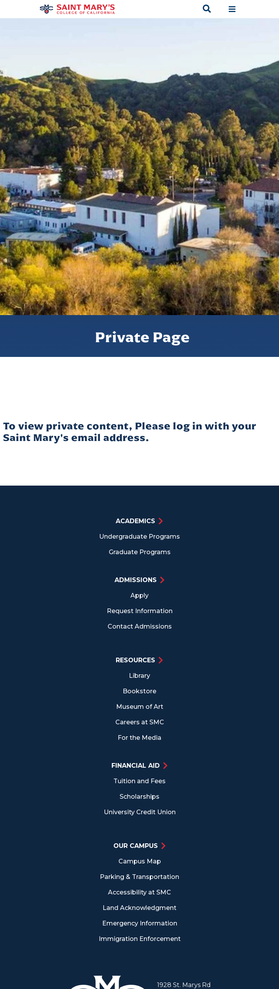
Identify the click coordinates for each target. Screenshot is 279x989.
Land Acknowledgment (139, 907)
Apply (139, 595)
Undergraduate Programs (139, 536)
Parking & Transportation (139, 876)
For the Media (139, 737)
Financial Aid (135, 765)
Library (139, 675)
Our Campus (135, 845)
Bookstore (139, 691)
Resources (135, 660)
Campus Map (139, 861)
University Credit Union (140, 812)
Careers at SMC (139, 722)
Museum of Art (139, 706)
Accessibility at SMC (139, 892)
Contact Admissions (140, 626)
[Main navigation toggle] (232, 9)
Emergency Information (139, 923)
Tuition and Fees (139, 781)
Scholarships (139, 796)
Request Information (140, 611)
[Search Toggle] (207, 9)
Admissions (136, 580)
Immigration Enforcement (140, 938)
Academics (135, 521)
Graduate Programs (140, 552)
